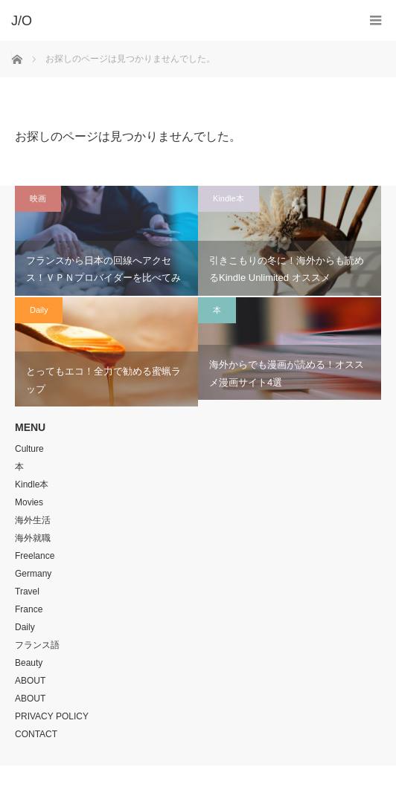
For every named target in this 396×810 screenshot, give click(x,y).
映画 (38, 198)
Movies (29, 502)
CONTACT (36, 734)
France (28, 609)
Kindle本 (228, 198)
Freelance (34, 556)
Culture (29, 449)
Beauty (28, 663)
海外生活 (33, 520)
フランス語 (37, 645)
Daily (39, 309)
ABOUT (30, 680)
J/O (187, 787)
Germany (33, 573)
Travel (27, 591)
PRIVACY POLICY (52, 716)
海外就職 (33, 538)
